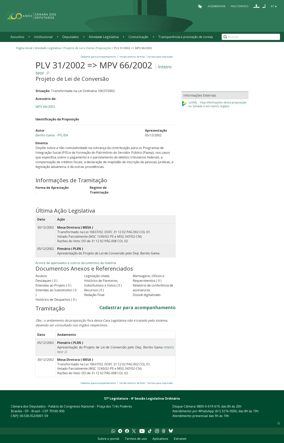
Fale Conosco (239, 6)
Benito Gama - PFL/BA (52, 135)
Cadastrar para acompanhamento (98, 56)
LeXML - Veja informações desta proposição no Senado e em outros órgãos (214, 104)
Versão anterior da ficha (132, 56)
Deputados (70, 37)
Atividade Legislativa (104, 37)
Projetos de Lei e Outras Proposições (87, 48)
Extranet (180, 438)
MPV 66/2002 (45, 106)
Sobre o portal (108, 438)
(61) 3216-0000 (226, 411)
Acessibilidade (216, 6)
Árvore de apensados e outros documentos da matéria (76, 263)
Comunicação (138, 37)
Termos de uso (136, 438)
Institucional (43, 37)
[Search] (251, 37)
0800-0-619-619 (208, 406)
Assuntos (17, 37)
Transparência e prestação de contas (185, 37)
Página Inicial (24, 48)
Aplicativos (160, 438)
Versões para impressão (159, 56)
